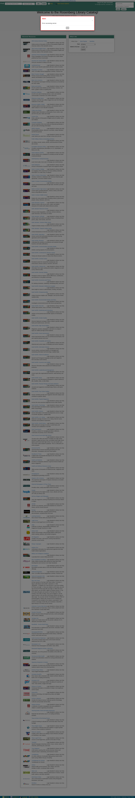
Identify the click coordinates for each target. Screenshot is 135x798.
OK (67, 28)
